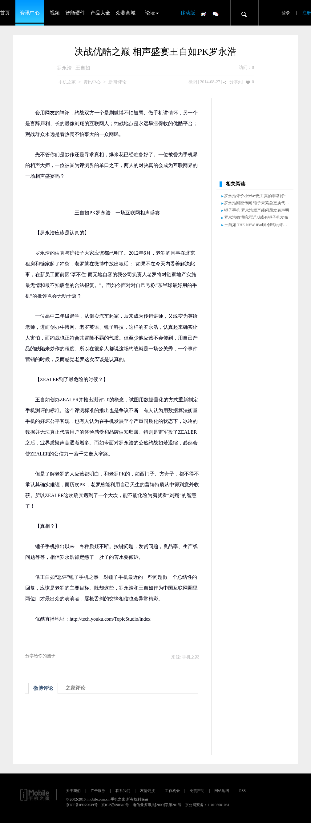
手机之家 (67, 82)
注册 (306, 12)
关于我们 (73, 791)
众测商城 (125, 12)
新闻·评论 (117, 82)
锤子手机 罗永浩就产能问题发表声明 (256, 210)
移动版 (187, 12)
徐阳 (192, 82)
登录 (285, 12)
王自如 (82, 67)
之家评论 (75, 687)
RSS (242, 791)
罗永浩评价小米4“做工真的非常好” (255, 195)
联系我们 (122, 791)
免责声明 (197, 791)
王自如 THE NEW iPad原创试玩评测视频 (259, 224)
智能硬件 (75, 12)
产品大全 (100, 12)
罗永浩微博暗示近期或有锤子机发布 (256, 217)
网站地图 (221, 791)
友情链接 (147, 791)
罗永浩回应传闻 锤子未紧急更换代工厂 (258, 203)
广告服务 (98, 791)
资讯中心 (30, 12)
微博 (203, 13)
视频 (55, 12)
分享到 (235, 82)
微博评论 (43, 688)
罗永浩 (64, 67)
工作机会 (172, 791)
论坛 (150, 12)
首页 (5, 12)
